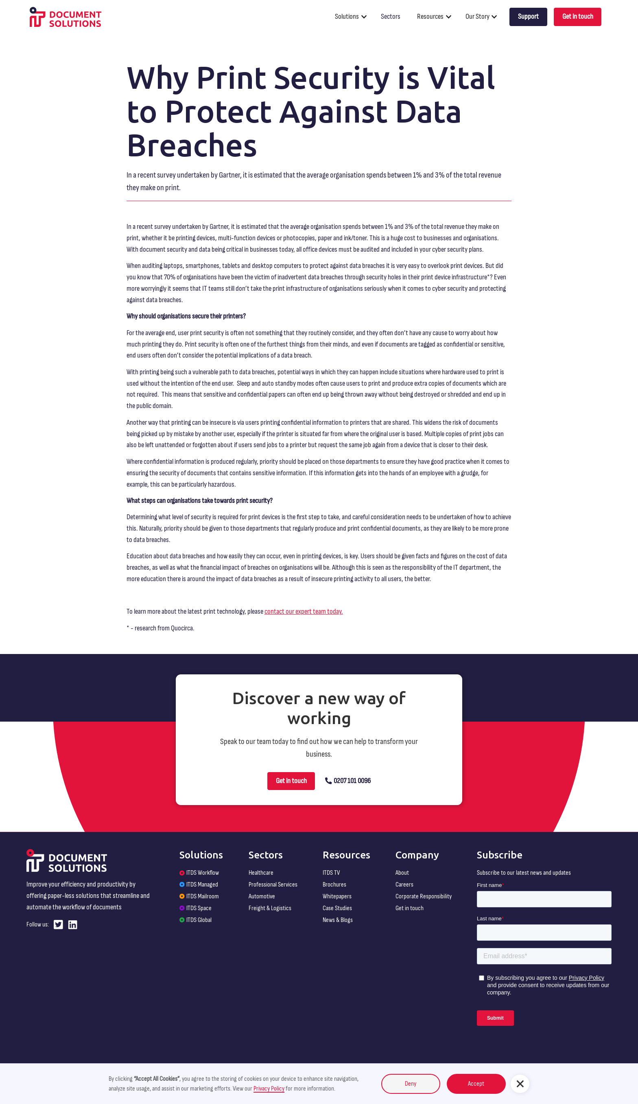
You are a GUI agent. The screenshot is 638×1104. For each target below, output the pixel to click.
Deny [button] (410, 1083)
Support (528, 16)
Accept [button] (476, 1083)
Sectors (390, 16)
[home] (65, 17)
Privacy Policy (268, 1088)
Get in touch (577, 16)
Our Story (477, 16)
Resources (430, 16)
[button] (354, 16)
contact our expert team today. (303, 611)
